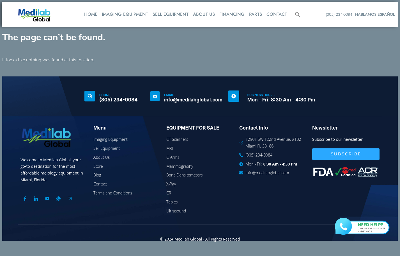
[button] (297, 14)
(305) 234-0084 (339, 14)
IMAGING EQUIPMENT (125, 14)
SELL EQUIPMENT (170, 14)
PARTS (255, 14)
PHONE (104, 95)
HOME (90, 14)
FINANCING (232, 14)
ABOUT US (204, 14)
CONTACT (276, 14)
